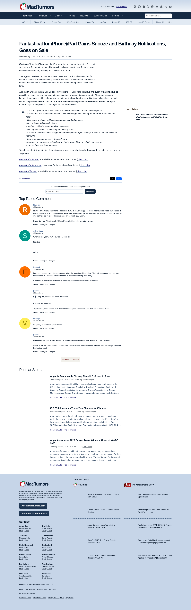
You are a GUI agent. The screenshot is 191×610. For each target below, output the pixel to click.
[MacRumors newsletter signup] (170, 6)
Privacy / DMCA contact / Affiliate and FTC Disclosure (37, 589)
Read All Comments (70, 359)
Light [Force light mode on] (67, 597)
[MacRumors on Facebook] (144, 6)
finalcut (36, 267)
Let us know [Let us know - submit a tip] (121, 6)
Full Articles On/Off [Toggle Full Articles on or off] (39, 597)
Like (46, 225)
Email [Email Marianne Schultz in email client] (44, 558)
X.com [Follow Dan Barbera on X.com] (27, 568)
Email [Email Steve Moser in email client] (21, 577)
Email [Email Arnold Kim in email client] (21, 530)
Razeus (36, 205)
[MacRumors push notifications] (161, 6)
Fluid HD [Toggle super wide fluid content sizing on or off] (56, 597)
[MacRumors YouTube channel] (156, 6)
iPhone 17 (160, 22)
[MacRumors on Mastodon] (152, 6)
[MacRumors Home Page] (36, 6)
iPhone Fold (56, 22)
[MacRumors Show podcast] (135, 6)
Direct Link (83, 159)
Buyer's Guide (100, 15)
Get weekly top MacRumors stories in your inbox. (70, 187)
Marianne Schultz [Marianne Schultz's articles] (48, 554)
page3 (36, 291)
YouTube (82, 484)
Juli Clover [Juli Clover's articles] (23, 535)
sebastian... (38, 231)
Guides (58, 15)
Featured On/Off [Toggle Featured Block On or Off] (25, 597)
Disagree (52, 225)
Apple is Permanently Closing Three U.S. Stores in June (82, 376)
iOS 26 (129, 22)
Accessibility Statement (27, 593)
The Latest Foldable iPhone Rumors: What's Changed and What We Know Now (152, 117)
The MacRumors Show (143, 484)
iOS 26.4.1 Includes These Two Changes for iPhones (79, 408)
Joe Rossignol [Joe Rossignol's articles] (47, 535)
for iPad (29, 159)
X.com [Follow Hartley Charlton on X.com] (27, 558)
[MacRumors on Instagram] (139, 6)
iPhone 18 (116, 22)
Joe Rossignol (88, 379)
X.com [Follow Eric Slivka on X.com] (49, 530)
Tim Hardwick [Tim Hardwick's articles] (47, 544)
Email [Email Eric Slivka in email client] (44, 530)
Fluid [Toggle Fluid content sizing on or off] (50, 597)
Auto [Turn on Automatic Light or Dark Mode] (62, 597)
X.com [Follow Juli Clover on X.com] (27, 540)
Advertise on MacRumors (34, 513)
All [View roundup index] (170, 22)
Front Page (27, 15)
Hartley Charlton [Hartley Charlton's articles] (25, 554)
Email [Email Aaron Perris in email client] (44, 577)
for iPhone (30, 165)
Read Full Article (57, 398)
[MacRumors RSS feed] (165, 6)
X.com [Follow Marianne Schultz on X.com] (49, 558)
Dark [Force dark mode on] (71, 597)
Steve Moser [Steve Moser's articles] (23, 573)
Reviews (84, 15)
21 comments (24, 179)
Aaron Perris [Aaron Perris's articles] (46, 573)
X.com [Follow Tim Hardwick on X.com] (49, 549)
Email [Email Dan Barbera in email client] (21, 568)
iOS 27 (25, 22)
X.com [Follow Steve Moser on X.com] (27, 577)
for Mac (33, 171)
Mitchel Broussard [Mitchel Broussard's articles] (26, 544)
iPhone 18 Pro (39, 22)
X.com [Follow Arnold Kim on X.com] (27, 530)
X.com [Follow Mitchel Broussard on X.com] (27, 549)
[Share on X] (112, 178)
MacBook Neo (73, 22)
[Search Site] (158, 16)
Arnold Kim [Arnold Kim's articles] (23, 525)
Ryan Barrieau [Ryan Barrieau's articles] (47, 563)
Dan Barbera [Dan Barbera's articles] (23, 563)
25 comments (70, 465)
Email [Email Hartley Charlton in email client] (21, 558)
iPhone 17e (89, 22)
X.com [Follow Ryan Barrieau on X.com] (49, 568)
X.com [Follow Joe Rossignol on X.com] (49, 540)
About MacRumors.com (33, 505)
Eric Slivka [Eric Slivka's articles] (46, 525)
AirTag (103, 22)
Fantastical (24, 171)
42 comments (70, 430)
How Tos (71, 15)
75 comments (70, 398)
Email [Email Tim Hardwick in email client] (44, 549)
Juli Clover (66, 56)
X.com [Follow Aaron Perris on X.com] (49, 577)
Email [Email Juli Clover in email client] (21, 540)
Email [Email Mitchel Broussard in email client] (21, 549)
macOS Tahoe (144, 22)
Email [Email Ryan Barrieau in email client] (44, 568)
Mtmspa (36, 319)
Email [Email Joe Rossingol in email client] (44, 540)
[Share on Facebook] (119, 178)
